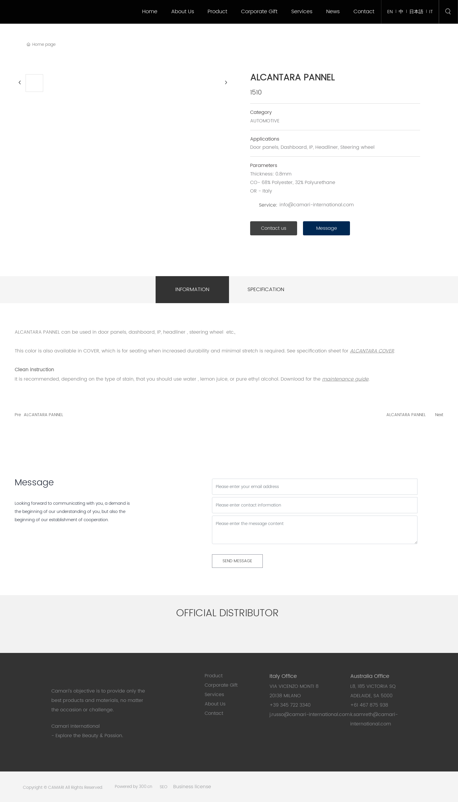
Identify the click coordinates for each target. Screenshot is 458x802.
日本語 (416, 12)
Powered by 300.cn (133, 786)
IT (431, 12)
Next (439, 414)
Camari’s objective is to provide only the (98, 691)
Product (214, 676)
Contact (214, 713)
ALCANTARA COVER (372, 351)
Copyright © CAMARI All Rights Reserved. (63, 787)
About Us (215, 704)
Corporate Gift (222, 685)
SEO (163, 787)
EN (390, 12)
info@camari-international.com (316, 205)
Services (214, 694)
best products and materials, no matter (97, 700)
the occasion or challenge (82, 710)
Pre (18, 414)
